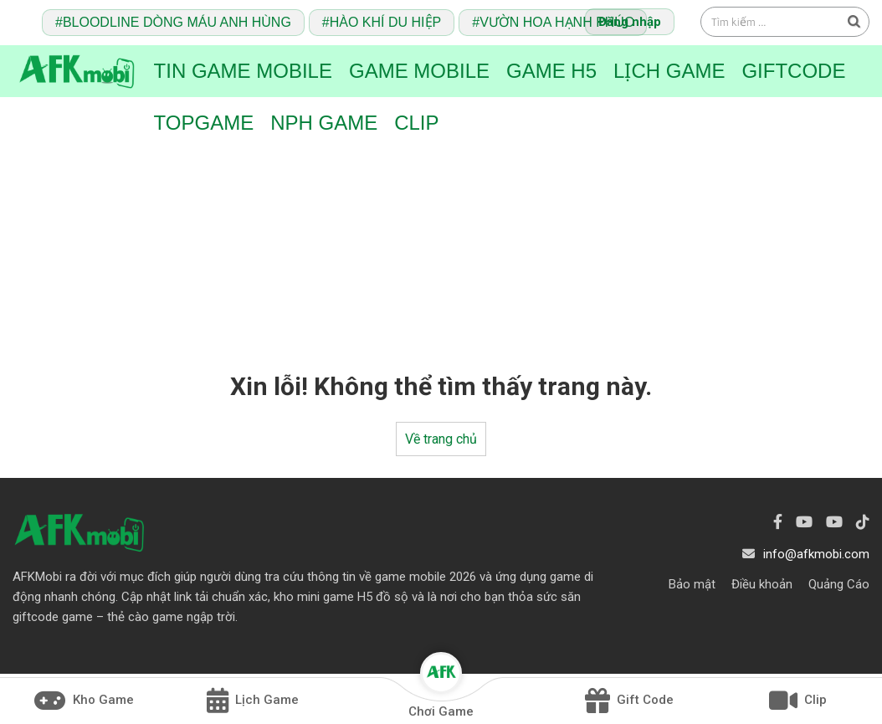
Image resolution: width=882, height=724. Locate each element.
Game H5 (551, 70)
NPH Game (323, 122)
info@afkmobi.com (816, 554)
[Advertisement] (441, 241)
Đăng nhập (629, 21)
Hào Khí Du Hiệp (385, 22)
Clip (416, 122)
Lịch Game (669, 70)
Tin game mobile (243, 70)
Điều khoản (761, 584)
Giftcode (793, 70)
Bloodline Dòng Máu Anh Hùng (177, 22)
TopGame (204, 122)
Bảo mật (692, 584)
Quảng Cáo (838, 584)
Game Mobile (419, 70)
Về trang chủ (441, 439)
